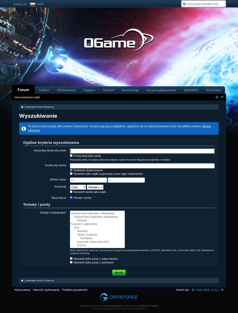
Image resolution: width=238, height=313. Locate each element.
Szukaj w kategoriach (53, 212)
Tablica (44, 90)
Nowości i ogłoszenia (97, 224)
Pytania (97, 220)
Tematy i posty (80, 197)
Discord (108, 90)
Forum (23, 89)
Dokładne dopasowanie (86, 170)
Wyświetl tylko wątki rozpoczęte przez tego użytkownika (106, 173)
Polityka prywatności (75, 289)
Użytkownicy (66, 90)
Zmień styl (182, 289)
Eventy (97, 245)
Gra (97, 227)
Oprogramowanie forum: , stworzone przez (119, 306)
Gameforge (130, 90)
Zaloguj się (20, 4)
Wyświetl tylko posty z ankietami (92, 262)
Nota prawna (22, 289)
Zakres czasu (57, 179)
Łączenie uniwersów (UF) (97, 242)
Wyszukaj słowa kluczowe (50, 150)
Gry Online (213, 90)
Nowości (97, 231)
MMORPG (191, 90)
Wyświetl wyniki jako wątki (88, 191)
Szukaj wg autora (55, 165)
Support (89, 90)
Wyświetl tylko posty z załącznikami (94, 258)
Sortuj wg (60, 186)
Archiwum (97, 238)
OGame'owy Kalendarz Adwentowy (97, 213)
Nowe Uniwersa (97, 234)
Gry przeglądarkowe (161, 90)
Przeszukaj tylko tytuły (85, 155)
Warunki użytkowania (46, 289)
